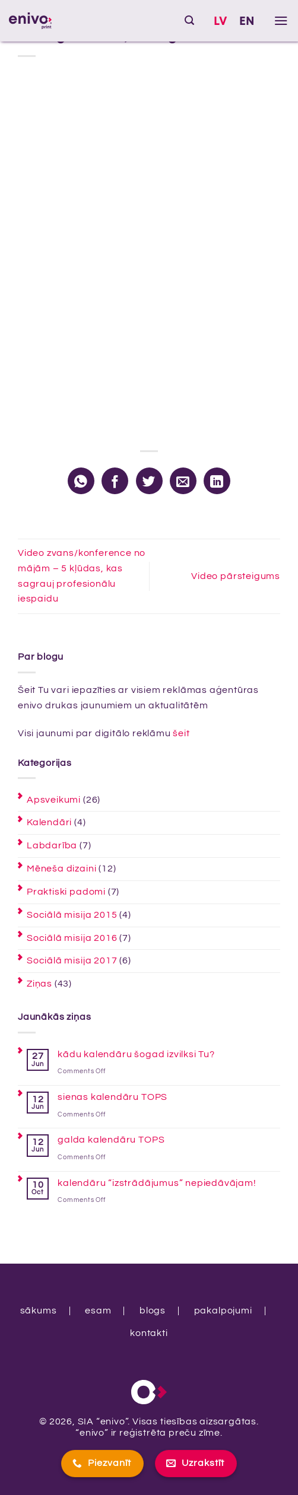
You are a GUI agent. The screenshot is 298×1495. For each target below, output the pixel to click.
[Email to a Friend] (183, 480)
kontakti (148, 1333)
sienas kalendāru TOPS (112, 1097)
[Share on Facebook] (115, 480)
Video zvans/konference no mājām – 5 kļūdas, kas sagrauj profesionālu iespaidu (81, 576)
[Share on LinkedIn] (217, 480)
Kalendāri (49, 822)
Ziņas (39, 983)
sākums (38, 1310)
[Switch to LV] (220, 22)
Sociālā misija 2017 (72, 960)
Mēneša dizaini (61, 868)
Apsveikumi (54, 799)
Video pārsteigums (235, 576)
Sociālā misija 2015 (72, 915)
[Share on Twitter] (149, 480)
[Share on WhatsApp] (81, 480)
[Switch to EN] (247, 22)
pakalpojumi (223, 1310)
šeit (181, 733)
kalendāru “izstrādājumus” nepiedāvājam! (157, 1183)
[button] (190, 20)
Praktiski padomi (66, 891)
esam (98, 1310)
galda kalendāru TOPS (111, 1139)
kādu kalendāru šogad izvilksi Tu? (136, 1054)
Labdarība (52, 845)
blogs (153, 1310)
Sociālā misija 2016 (72, 938)
